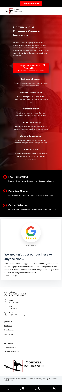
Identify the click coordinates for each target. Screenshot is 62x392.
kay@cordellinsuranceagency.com (20, 315)
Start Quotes (8, 326)
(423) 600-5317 (14, 308)
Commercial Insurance (11, 351)
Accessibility (38, 379)
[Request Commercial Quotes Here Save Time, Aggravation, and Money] (31, 68)
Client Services (9, 330)
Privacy (45, 379)
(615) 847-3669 (14, 302)
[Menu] (57, 11)
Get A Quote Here (31, 3)
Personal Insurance (10, 347)
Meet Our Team (9, 334)
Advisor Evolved (9, 381)
